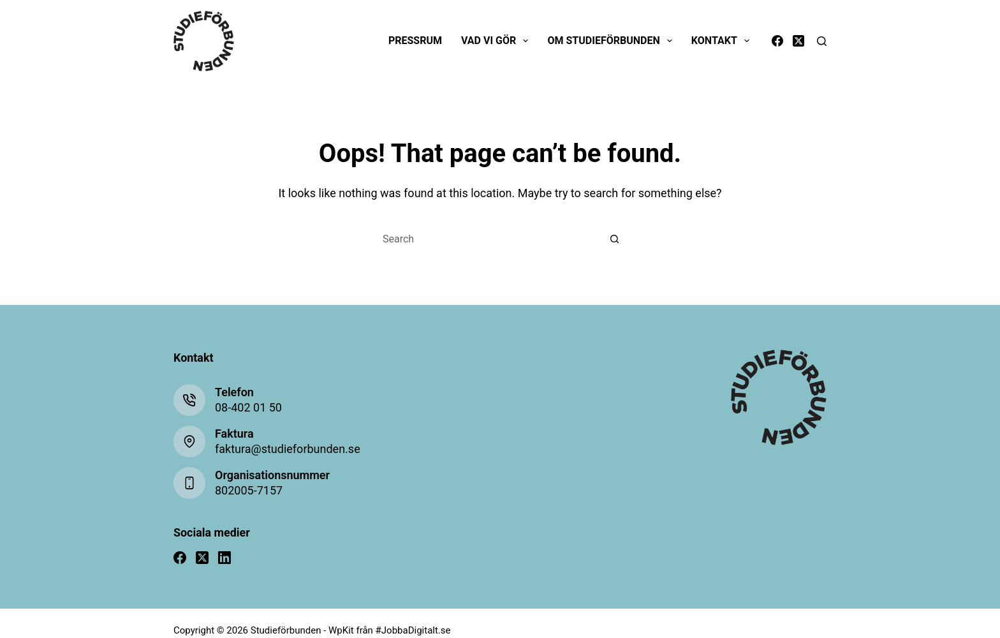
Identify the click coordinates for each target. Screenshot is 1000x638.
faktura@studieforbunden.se (287, 449)
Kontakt (722, 40)
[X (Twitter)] (798, 41)
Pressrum (415, 40)
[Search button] (615, 239)
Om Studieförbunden (612, 40)
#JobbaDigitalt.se (413, 630)
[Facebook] (777, 41)
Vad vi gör (497, 40)
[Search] (822, 41)
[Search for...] (487, 239)
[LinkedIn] (224, 557)
